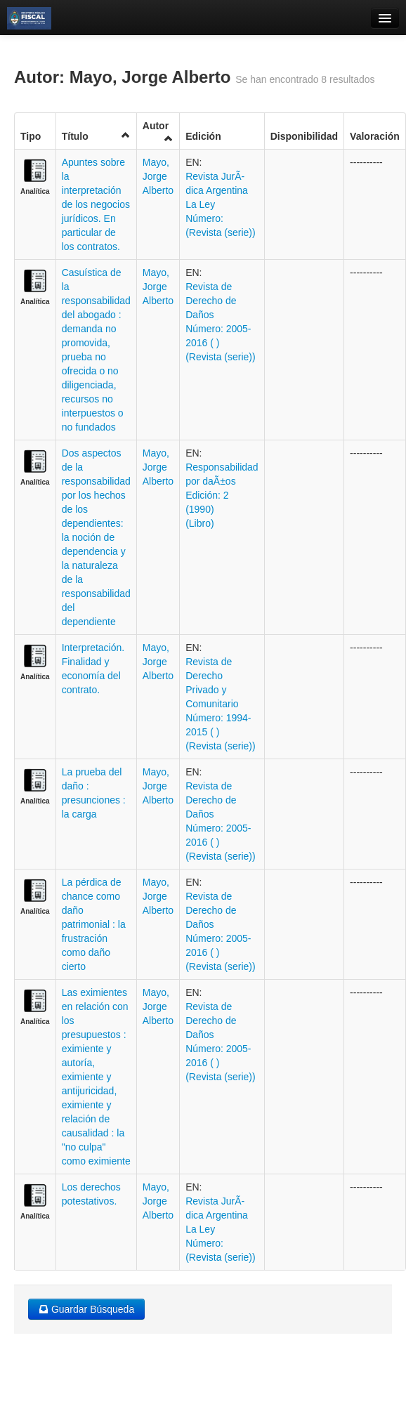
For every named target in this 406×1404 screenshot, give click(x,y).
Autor (158, 131)
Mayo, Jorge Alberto (158, 176)
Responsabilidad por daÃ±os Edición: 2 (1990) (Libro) (221, 495)
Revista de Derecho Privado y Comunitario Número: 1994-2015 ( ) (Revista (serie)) (220, 704)
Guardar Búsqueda (86, 1309)
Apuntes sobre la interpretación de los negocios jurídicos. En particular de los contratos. (96, 204)
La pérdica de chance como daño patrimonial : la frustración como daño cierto (94, 924)
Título (96, 136)
